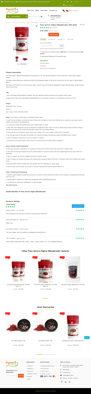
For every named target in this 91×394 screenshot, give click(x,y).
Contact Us (53, 10)
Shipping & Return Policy (47, 366)
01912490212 (55, 16)
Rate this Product (78, 206)
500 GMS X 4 (61, 39)
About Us (30, 10)
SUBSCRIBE (21, 375)
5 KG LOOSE (70, 39)
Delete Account (45, 373)
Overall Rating (10, 204)
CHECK (61, 45)
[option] (22, 39)
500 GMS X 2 (51, 39)
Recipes (29, 376)
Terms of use (44, 371)
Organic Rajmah (43, 22)
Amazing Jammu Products (18, 22)
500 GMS (43, 39)
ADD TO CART (54, 34)
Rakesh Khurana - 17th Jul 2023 (15, 210)
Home (8, 22)
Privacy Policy (44, 368)
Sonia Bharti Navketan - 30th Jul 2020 (17, 229)
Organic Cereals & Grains (32, 22)
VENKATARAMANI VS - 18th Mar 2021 (17, 219)
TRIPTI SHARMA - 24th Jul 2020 (15, 238)
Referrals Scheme (31, 373)
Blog (37, 10)
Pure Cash (44, 10)
